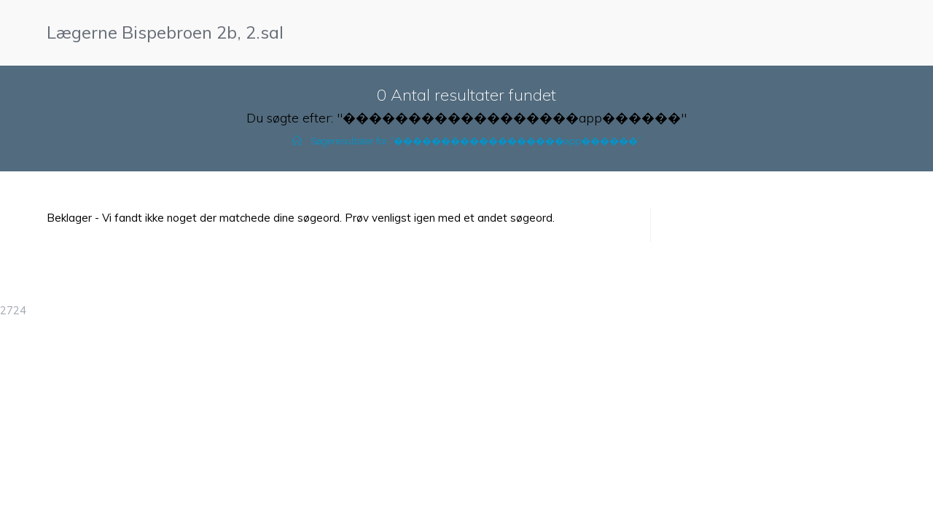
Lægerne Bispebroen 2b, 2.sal (165, 32)
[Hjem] (297, 141)
